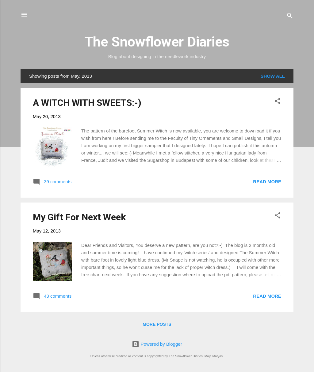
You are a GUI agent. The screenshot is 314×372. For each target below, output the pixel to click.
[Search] (289, 16)
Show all (273, 76)
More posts (157, 324)
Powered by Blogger (157, 344)
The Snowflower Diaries (157, 42)
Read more (267, 181)
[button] (277, 102)
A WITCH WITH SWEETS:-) (87, 102)
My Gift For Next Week (79, 217)
